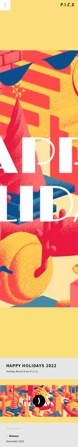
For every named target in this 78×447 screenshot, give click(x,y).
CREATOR (13, 391)
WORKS (27, 385)
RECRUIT (34, 398)
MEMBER (44, 385)
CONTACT (54, 398)
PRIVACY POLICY (17, 418)
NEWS (11, 385)
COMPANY (14, 398)
